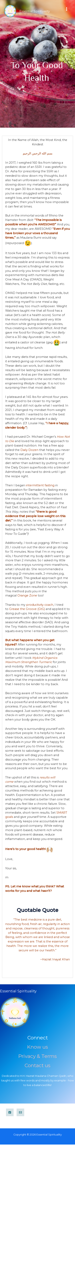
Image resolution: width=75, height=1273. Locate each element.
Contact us (37, 1065)
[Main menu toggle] (66, 9)
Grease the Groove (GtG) (27, 609)
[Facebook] (10, 1112)
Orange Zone (27, 595)
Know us (37, 1047)
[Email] (20, 1112)
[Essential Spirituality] (10, 11)
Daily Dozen (29, 450)
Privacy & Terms (37, 1056)
